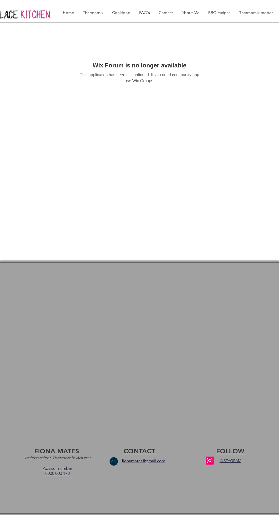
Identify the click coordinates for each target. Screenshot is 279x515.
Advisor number (57, 468)
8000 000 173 (57, 473)
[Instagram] (210, 461)
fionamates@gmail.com (143, 460)
